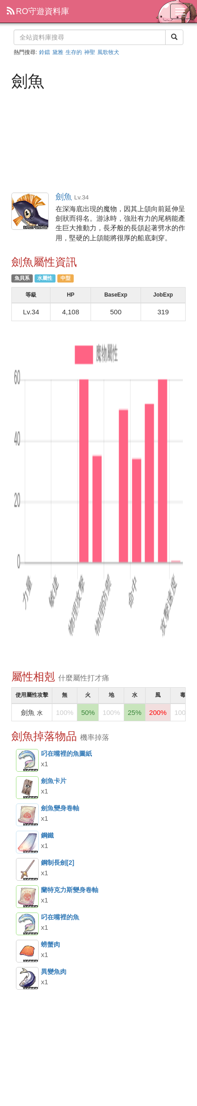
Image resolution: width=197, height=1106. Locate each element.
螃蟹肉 (27, 951)
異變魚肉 (27, 978)
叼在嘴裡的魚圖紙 (27, 760)
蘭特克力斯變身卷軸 (27, 896)
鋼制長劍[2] (27, 869)
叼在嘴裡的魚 (27, 924)
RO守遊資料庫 (38, 11)
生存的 (74, 52)
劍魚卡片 (27, 787)
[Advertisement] (98, 140)
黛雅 (57, 52)
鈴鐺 (44, 52)
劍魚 (30, 211)
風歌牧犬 (108, 52)
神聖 (89, 52)
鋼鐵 (27, 842)
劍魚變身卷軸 (27, 814)
